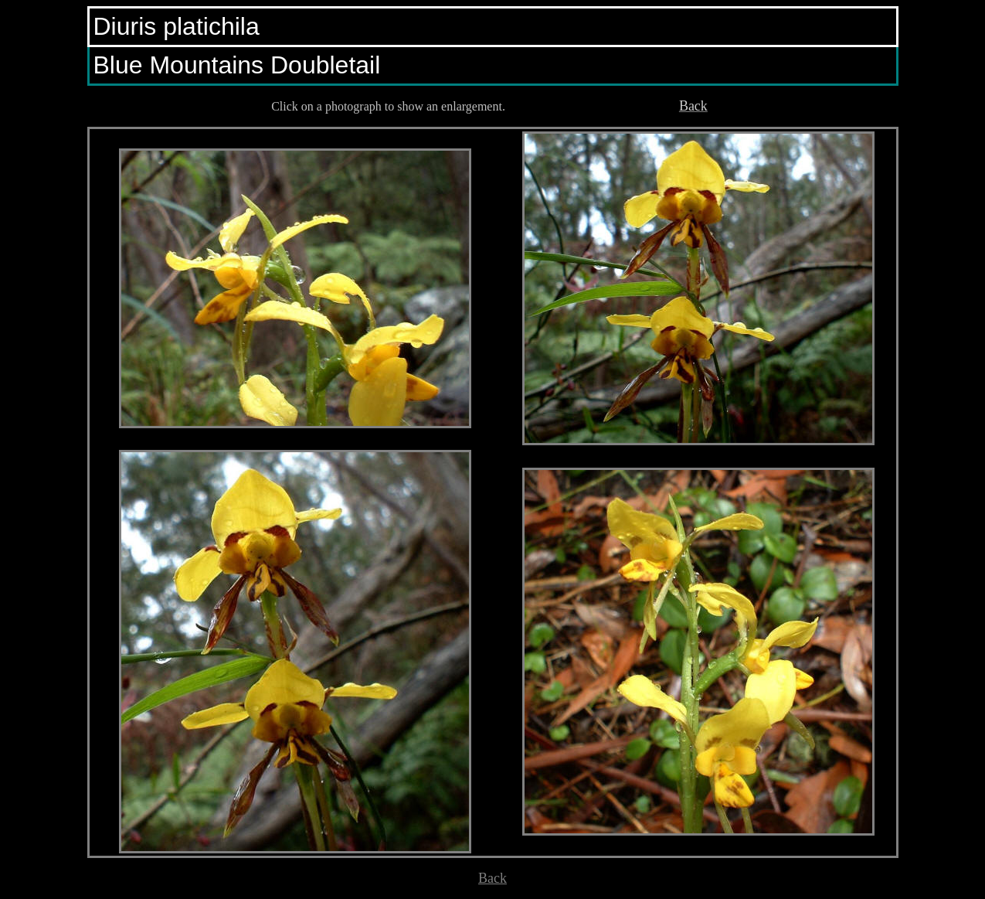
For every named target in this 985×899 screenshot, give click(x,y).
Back (492, 878)
